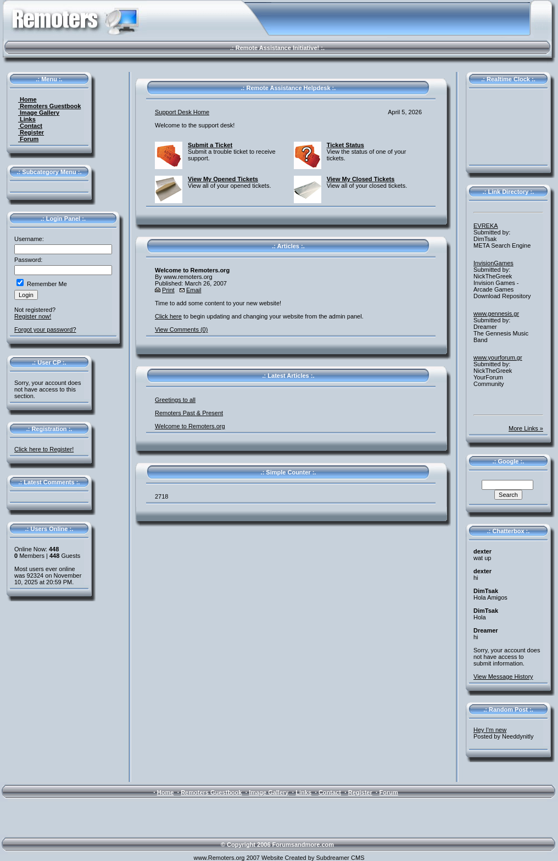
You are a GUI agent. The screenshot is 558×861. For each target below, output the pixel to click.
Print (168, 290)
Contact (30, 125)
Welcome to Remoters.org (190, 426)
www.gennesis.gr (496, 313)
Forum (28, 139)
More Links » (526, 428)
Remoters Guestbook (49, 106)
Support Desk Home (182, 112)
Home (27, 99)
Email (194, 290)
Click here (168, 316)
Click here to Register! (44, 449)
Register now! (32, 316)
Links (27, 119)
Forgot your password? (45, 329)
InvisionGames (493, 263)
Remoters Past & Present (189, 413)
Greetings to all (175, 399)
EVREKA (485, 225)
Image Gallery (38, 112)
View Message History (503, 676)
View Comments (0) (181, 329)
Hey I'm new (489, 729)
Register (31, 132)
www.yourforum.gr (497, 357)
